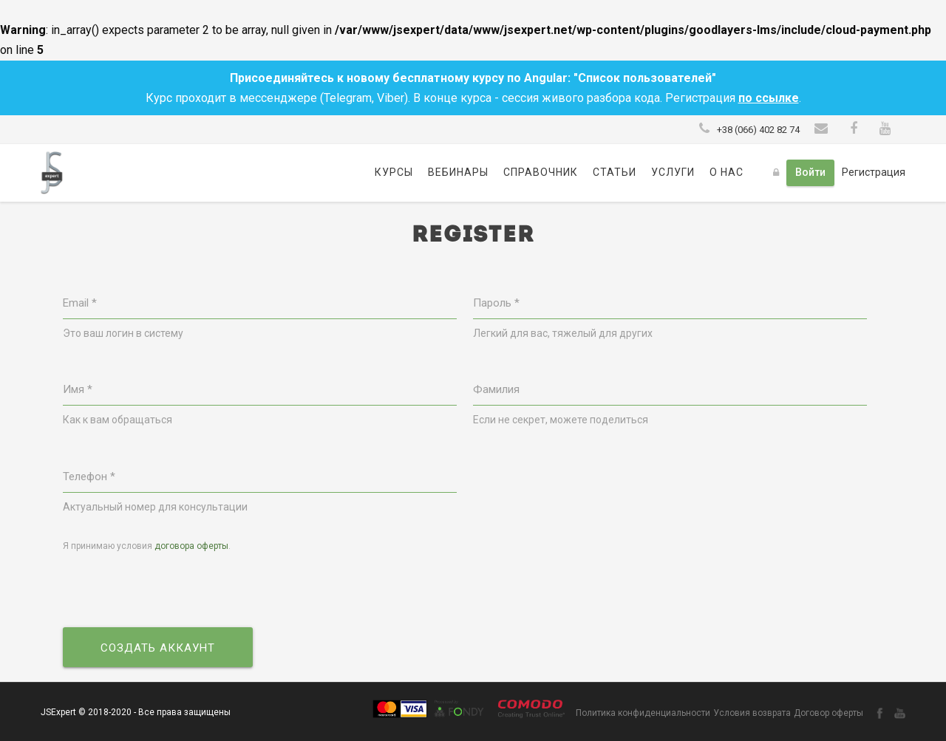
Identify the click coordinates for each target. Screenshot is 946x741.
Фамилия (496, 389)
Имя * (77, 389)
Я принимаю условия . (147, 546)
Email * (80, 303)
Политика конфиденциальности (643, 713)
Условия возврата (752, 713)
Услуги (673, 172)
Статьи (614, 172)
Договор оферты (828, 713)
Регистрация (873, 172)
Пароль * (496, 303)
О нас (726, 172)
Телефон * (89, 476)
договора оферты (191, 546)
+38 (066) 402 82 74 (758, 129)
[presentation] (175, 591)
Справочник (540, 172)
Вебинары (458, 172)
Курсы (394, 172)
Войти (810, 172)
